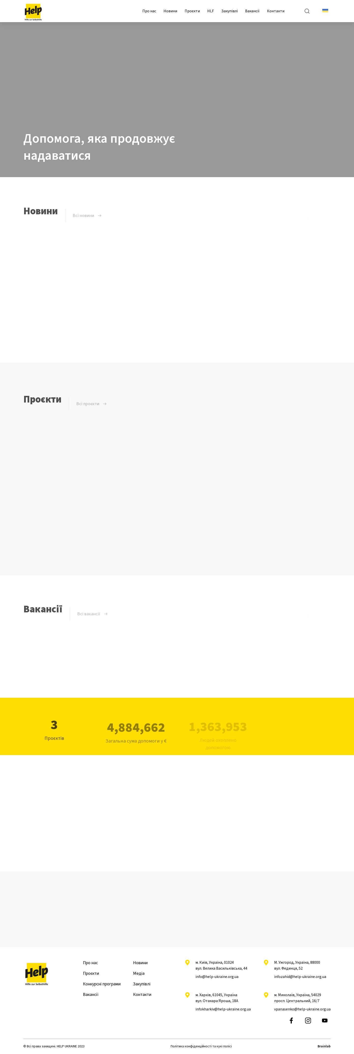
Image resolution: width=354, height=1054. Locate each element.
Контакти (275, 11)
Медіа (139, 973)
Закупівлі (229, 11)
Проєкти (192, 11)
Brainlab (324, 1046)
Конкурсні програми (102, 984)
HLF (210, 11)
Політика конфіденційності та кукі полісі (201, 1046)
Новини (170, 11)
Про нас (149, 11)
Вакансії (252, 11)
